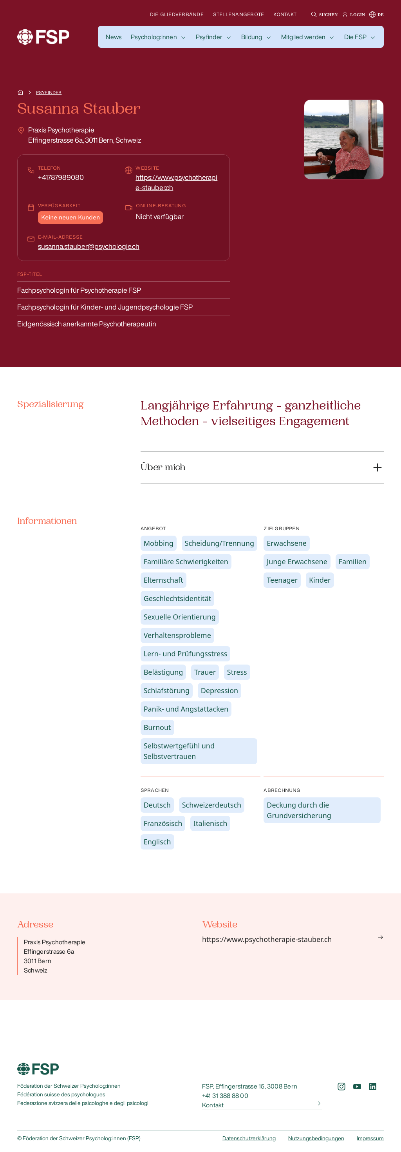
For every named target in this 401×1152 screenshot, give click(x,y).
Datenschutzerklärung (249, 1138)
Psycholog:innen (154, 37)
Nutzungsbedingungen (316, 1138)
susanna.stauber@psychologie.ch (88, 246)
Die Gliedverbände (177, 14)
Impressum (370, 1138)
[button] (323, 14)
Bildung (251, 37)
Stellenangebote (238, 14)
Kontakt (284, 14)
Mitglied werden (303, 37)
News (113, 37)
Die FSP (355, 37)
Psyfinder (209, 37)
